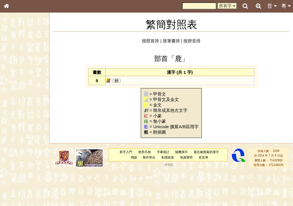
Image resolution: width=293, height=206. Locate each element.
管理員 (169, 164)
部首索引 (14, 76)
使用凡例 (144, 152)
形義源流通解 (17, 97)
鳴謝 (134, 157)
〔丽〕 (114, 80)
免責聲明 (186, 157)
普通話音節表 (17, 156)
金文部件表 (15, 92)
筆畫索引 (14, 82)
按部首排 (150, 40)
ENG (25, 63)
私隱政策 (167, 157)
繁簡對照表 (15, 191)
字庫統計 (163, 152)
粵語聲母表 (15, 117)
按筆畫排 (171, 40)
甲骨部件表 (15, 87)
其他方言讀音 (17, 161)
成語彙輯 (14, 186)
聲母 (11, 150)
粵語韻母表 (15, 123)
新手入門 (126, 152)
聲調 (27, 150)
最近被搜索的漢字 (206, 152)
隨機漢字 (181, 152)
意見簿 (203, 157)
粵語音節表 (15, 112)
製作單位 (149, 157)
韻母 (19, 150)
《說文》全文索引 (21, 176)
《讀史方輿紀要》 (21, 181)
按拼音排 (192, 40)
